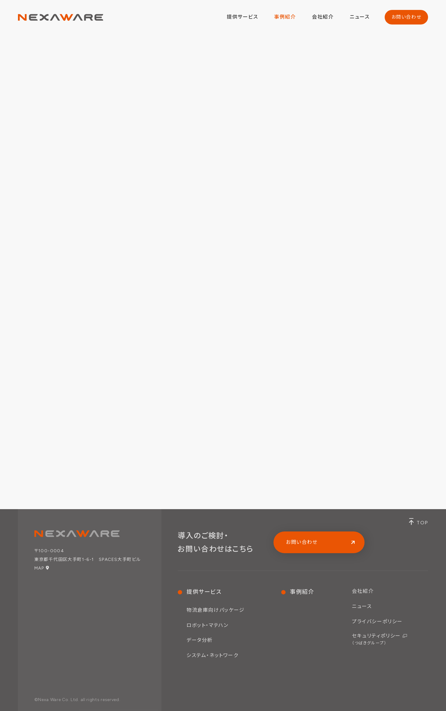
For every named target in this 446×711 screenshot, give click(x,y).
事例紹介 (285, 17)
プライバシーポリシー (377, 621)
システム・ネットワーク (212, 655)
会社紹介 (323, 17)
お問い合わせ (406, 17)
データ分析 (199, 640)
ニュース (359, 17)
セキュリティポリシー (376, 639)
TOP (422, 523)
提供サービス (204, 592)
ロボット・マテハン (207, 625)
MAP (39, 568)
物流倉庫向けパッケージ (215, 610)
